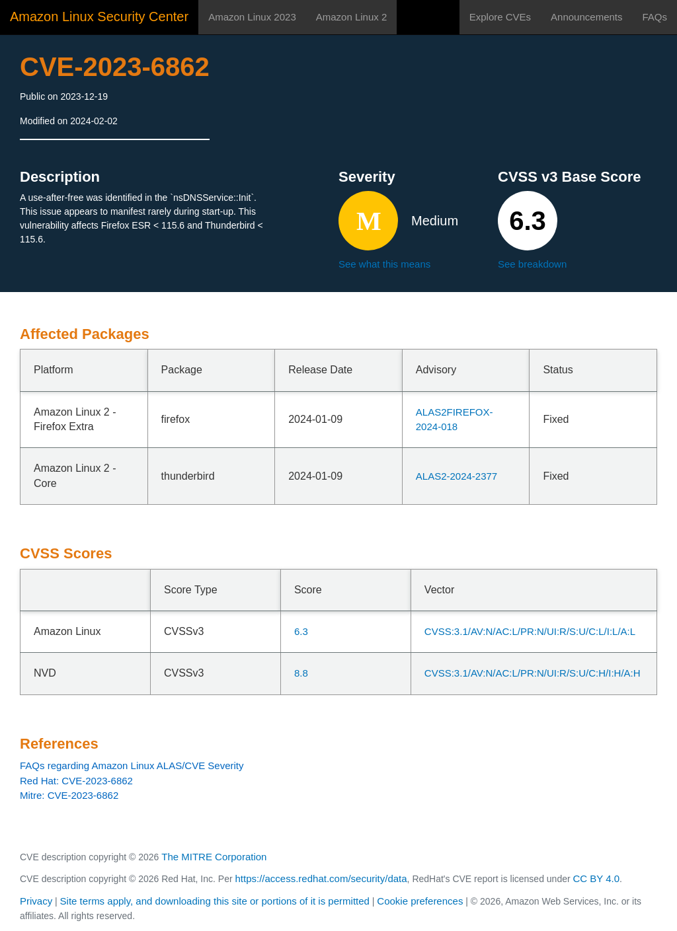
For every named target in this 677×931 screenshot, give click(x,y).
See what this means (384, 264)
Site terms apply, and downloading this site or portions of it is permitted (215, 901)
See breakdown (532, 264)
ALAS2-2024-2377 (456, 476)
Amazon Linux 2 (351, 16)
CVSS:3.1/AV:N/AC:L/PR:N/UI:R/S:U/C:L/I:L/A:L (529, 631)
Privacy (36, 901)
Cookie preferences (420, 901)
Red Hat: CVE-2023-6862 (76, 780)
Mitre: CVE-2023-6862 (69, 795)
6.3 (301, 631)
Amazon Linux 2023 (252, 16)
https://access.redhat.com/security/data (321, 878)
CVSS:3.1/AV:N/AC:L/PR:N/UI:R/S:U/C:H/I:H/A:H (532, 673)
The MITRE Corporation (213, 856)
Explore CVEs (500, 16)
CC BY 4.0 (596, 878)
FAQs (654, 16)
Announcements (586, 16)
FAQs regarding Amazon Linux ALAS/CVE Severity (132, 765)
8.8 (301, 673)
